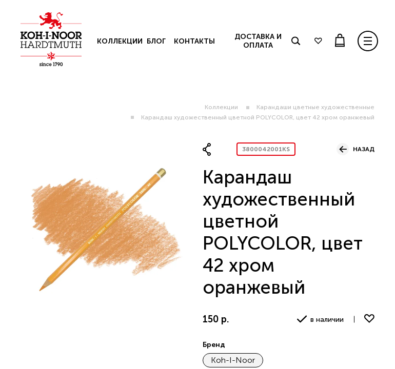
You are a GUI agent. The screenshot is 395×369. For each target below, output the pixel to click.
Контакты (194, 41)
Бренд (214, 344)
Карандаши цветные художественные (315, 107)
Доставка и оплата (258, 41)
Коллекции (221, 107)
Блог (156, 41)
